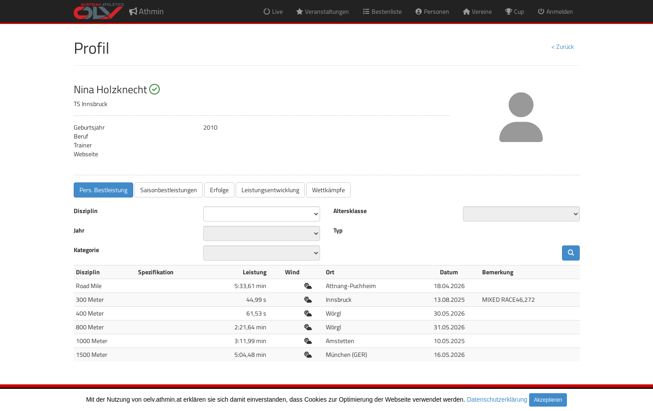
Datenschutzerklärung (497, 399)
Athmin (146, 11)
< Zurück (562, 46)
